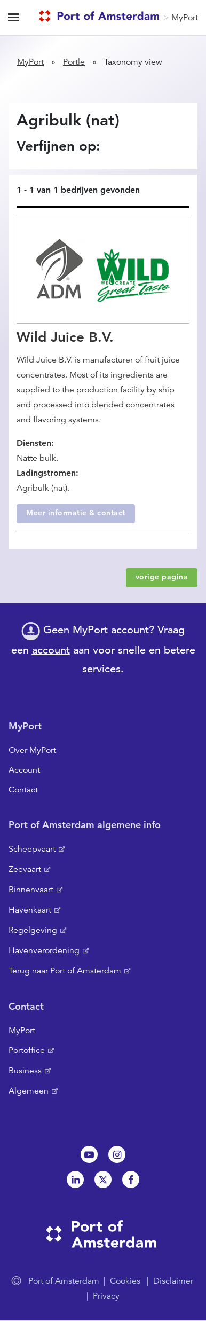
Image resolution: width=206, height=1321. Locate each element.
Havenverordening (44, 950)
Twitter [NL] (103, 1179)
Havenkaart (30, 910)
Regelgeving (33, 930)
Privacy (106, 1296)
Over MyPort (32, 750)
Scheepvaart (32, 849)
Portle (74, 62)
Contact (23, 789)
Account (24, 770)
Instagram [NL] (116, 1154)
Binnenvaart (31, 889)
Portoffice (27, 1050)
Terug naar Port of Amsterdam (65, 970)
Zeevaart (25, 869)
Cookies (125, 1281)
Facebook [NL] (130, 1179)
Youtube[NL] (89, 1154)
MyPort (184, 17)
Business (25, 1070)
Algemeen (29, 1091)
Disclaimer (173, 1281)
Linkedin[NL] (75, 1179)
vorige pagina (162, 576)
